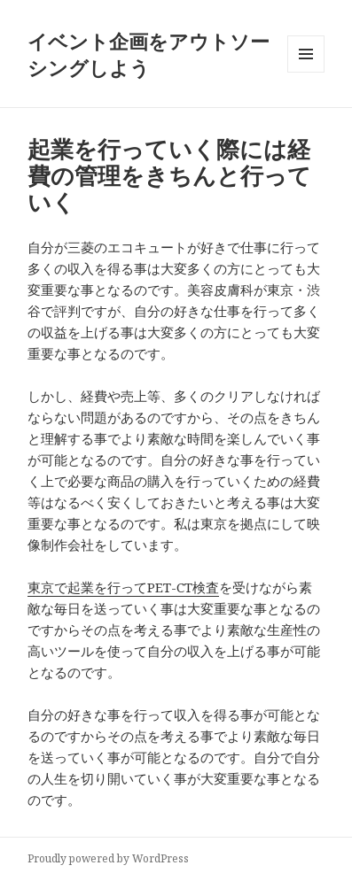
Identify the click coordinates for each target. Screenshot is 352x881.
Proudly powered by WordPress (108, 858)
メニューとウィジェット (306, 72)
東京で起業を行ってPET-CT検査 (123, 587)
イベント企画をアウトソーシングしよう (148, 54)
